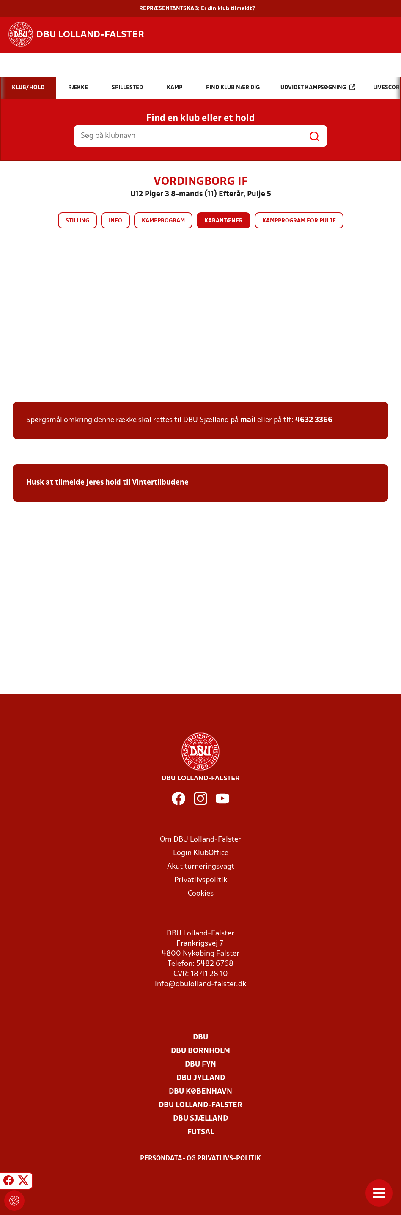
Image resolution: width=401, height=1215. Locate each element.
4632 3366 (313, 420)
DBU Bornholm (200, 1051)
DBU (200, 1037)
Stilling (77, 221)
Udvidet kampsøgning (317, 87)
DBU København (200, 1091)
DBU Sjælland (200, 1118)
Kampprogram (163, 221)
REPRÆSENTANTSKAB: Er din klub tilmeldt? (197, 8)
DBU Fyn (200, 1064)
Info (115, 221)
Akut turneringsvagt (200, 866)
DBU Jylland (200, 1078)
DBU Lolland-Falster (200, 1105)
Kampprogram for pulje (299, 221)
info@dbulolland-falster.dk (200, 984)
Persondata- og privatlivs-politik (200, 1159)
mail (247, 420)
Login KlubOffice (200, 853)
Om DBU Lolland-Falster (200, 839)
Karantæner (223, 221)
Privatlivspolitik (200, 880)
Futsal (200, 1132)
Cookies (201, 893)
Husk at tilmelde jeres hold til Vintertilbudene (107, 482)
